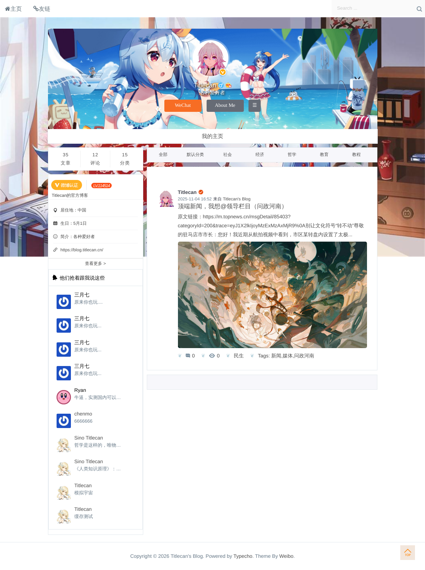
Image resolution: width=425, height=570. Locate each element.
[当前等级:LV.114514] (101, 185)
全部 (163, 154)
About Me (225, 105)
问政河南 (304, 355)
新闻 (276, 355)
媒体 (288, 355)
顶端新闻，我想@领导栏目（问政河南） (233, 206)
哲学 (292, 154)
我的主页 (212, 136)
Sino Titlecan (88, 438)
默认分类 (195, 154)
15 (125, 159)
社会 (227, 154)
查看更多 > (95, 263)
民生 (239, 355)
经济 (260, 154)
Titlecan (83, 485)
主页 (13, 8)
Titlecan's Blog (236, 198)
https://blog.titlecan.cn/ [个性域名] (82, 249)
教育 (324, 154)
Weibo (286, 556)
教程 (356, 154)
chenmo (83, 414)
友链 (41, 8)
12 (95, 159)
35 (66, 159)
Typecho (242, 556)
